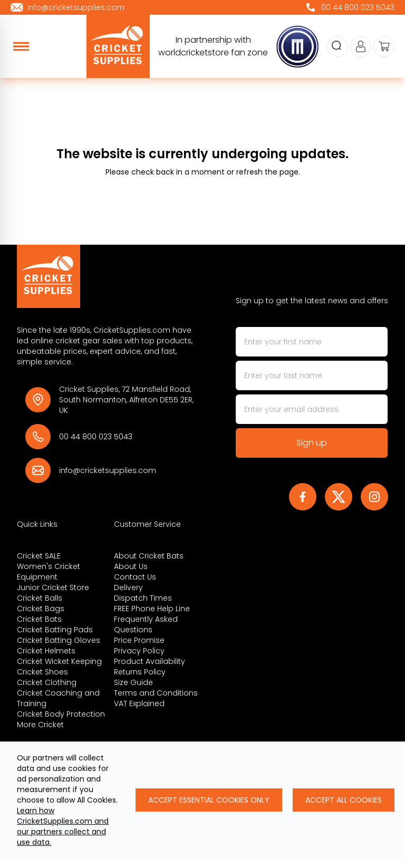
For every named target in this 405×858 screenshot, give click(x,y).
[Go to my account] (360, 46)
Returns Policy (140, 672)
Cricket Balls (39, 598)
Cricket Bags (40, 608)
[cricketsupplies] (118, 46)
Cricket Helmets (46, 650)
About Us (131, 566)
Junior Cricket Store (53, 587)
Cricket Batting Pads (55, 629)
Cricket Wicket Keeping (59, 661)
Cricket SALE (39, 556)
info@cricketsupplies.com (107, 470)
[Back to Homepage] (109, 276)
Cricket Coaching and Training (58, 698)
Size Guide (133, 682)
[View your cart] (383, 46)
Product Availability (149, 661)
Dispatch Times (143, 598)
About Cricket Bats (149, 556)
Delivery (128, 587)
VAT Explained (139, 703)
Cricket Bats (39, 619)
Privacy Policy (139, 650)
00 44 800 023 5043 (95, 436)
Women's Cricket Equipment (48, 571)
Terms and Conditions (156, 693)
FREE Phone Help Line (152, 608)
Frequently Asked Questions (146, 624)
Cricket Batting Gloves (58, 640)
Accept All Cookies (343, 800)
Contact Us (135, 577)
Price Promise (139, 640)
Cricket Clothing (46, 682)
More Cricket (40, 724)
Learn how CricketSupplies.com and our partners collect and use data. (63, 826)
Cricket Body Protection (61, 714)
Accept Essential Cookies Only (208, 800)
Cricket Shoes (42, 672)
